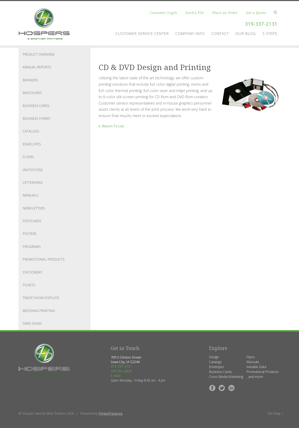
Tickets (29, 285)
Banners (30, 80)
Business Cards (36, 106)
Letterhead (33, 182)
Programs (32, 246)
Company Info (190, 33)
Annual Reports (37, 67)
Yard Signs (32, 323)
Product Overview (38, 54)
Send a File (194, 12)
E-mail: (116, 375)
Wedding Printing (39, 310)
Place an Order (225, 12)
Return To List (113, 126)
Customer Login (163, 12)
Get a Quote (256, 12)
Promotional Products (44, 259)
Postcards (32, 221)
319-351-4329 (121, 371)
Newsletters (34, 208)
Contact (220, 33)
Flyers (28, 157)
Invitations (33, 170)
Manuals (30, 195)
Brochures (32, 93)
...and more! (254, 376)
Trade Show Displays (41, 298)
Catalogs (31, 131)
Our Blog (245, 33)
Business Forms (36, 118)
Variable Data (256, 367)
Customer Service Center (142, 33)
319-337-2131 (260, 23)
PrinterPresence (110, 413)
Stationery (32, 272)
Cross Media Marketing (226, 376)
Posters (30, 233)
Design (214, 357)
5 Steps (269, 33)
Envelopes (32, 144)
